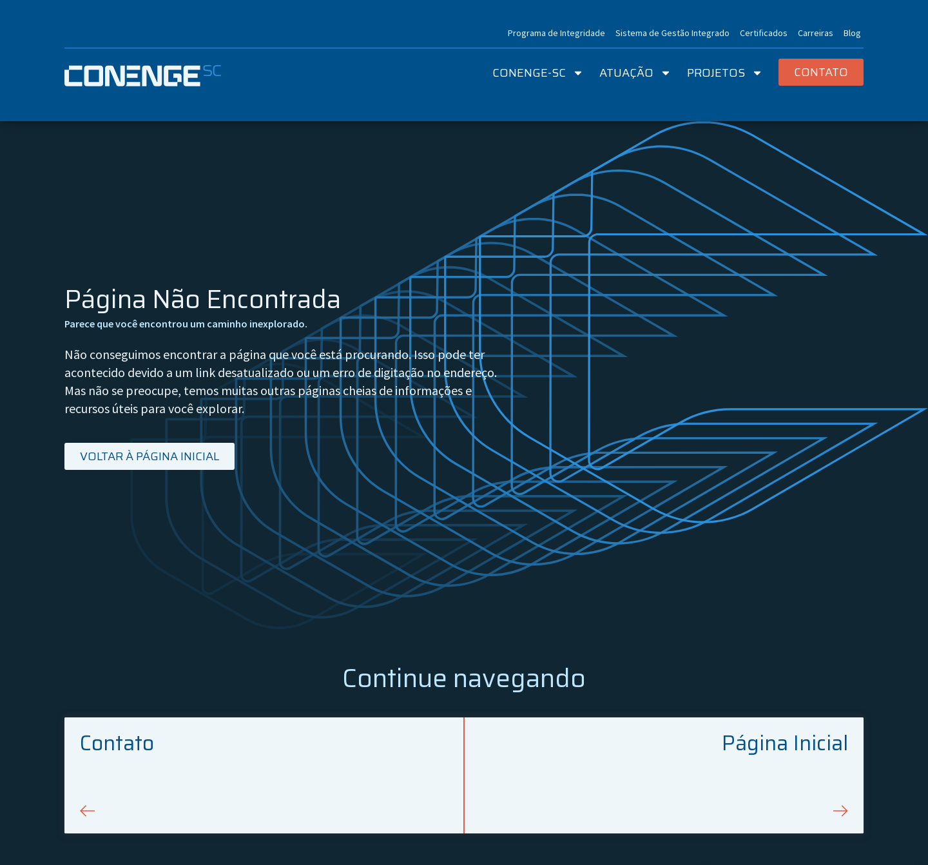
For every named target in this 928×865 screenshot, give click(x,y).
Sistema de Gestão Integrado (672, 33)
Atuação (635, 73)
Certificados (764, 33)
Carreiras (815, 33)
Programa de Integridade (556, 33)
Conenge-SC (538, 73)
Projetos (725, 73)
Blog (852, 33)
